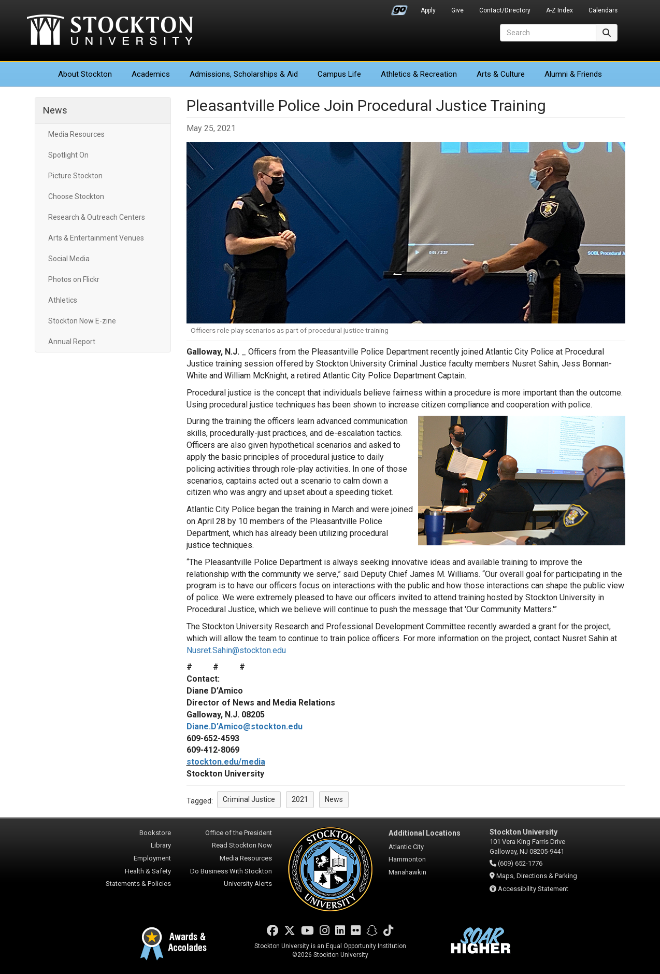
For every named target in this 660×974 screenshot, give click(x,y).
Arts (501, 74)
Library (161, 845)
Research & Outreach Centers (96, 217)
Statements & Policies (138, 883)
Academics (151, 74)
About (85, 74)
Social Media (69, 259)
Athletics (419, 74)
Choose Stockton (76, 196)
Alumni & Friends (573, 74)
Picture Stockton (75, 176)
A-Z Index (559, 10)
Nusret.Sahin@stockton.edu (236, 650)
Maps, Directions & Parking (536, 876)
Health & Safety (148, 871)
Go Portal (399, 8)
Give (457, 10)
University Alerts (248, 883)
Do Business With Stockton (231, 871)
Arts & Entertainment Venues (96, 238)
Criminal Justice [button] (249, 799)
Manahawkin (407, 872)
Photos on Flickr (73, 279)
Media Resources (76, 134)
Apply (428, 10)
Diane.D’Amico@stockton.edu (244, 726)
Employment (152, 858)
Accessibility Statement (533, 889)
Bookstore (155, 833)
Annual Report (71, 341)
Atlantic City (406, 847)
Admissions (244, 74)
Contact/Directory (504, 10)
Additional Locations (425, 833)
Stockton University (110, 31)
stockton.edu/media (225, 762)
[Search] (548, 32)
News (55, 110)
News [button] (334, 799)
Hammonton (407, 859)
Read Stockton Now (242, 845)
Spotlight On (68, 155)
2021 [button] (300, 799)
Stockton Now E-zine (82, 321)
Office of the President (238, 833)
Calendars (603, 10)
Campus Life (339, 74)
